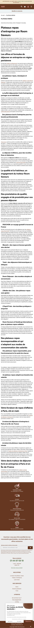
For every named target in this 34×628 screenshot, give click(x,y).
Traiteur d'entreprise (17, 577)
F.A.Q (17, 590)
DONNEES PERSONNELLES (17, 624)
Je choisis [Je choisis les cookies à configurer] (19, 621)
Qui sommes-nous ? (17, 597)
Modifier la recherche (17, 11)
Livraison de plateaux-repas (17, 575)
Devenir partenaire (16, 588)
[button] (30, 626)
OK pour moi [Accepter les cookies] (28, 621)
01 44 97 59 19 (17, 560)
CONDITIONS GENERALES (16, 623)
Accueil (3, 15)
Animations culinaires (23, 1)
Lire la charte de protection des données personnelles (16, 617)
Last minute (17, 579)
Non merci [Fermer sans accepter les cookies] (10, 621)
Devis (17, 586)
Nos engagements (16, 599)
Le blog (17, 601)
